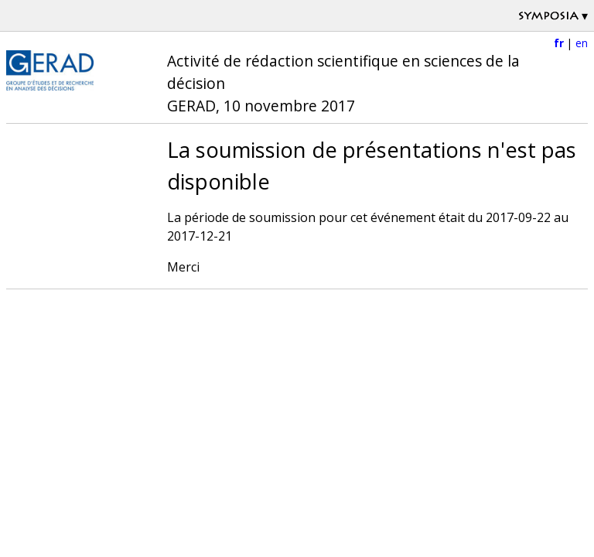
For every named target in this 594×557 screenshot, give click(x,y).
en (581, 43)
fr (559, 43)
